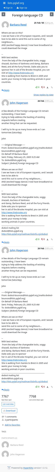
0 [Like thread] (38, 87)
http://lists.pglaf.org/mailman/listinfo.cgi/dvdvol (25, 234)
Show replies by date (43, 94)
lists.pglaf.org (16, 3)
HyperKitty (28, 468)
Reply (6, 90)
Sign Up (22, 7)
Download (9, 410)
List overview (8, 404)
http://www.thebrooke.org (21, 72)
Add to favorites (11, 424)
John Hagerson (19, 103)
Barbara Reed (18, 24)
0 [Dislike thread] (43, 87)
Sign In (8, 7)
